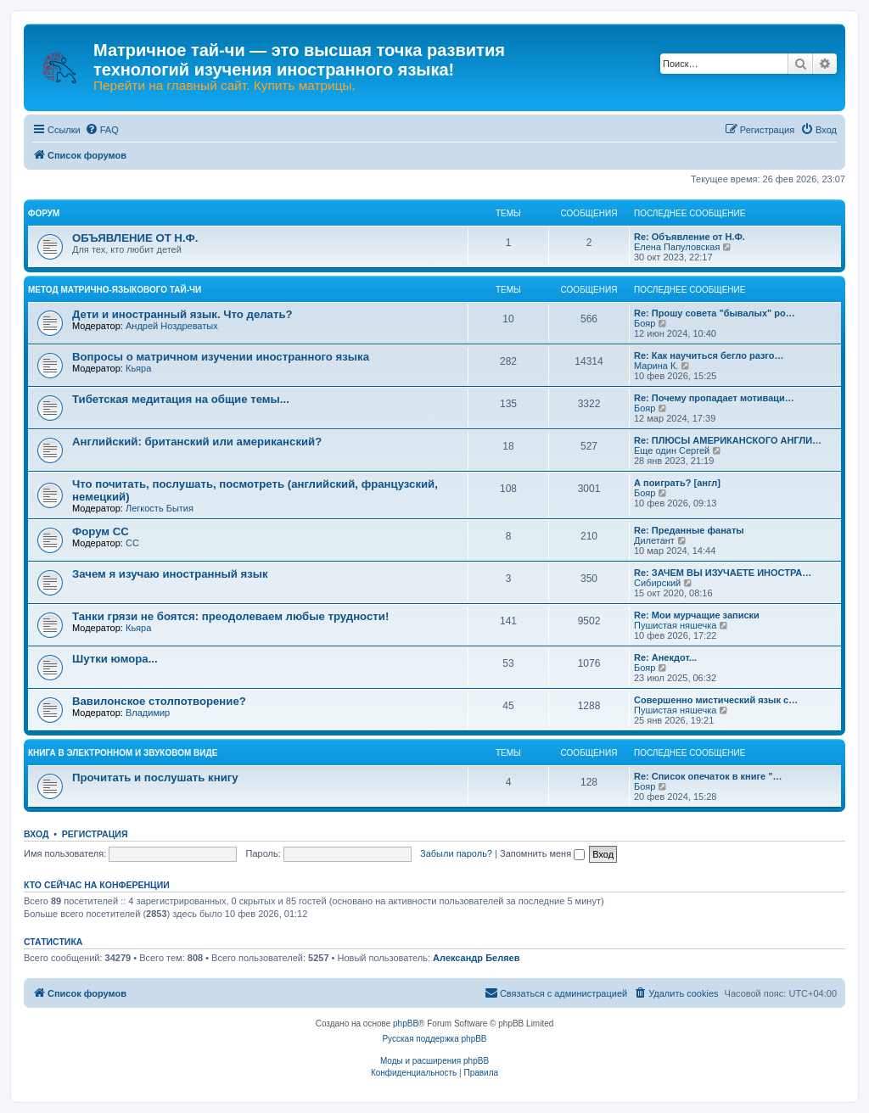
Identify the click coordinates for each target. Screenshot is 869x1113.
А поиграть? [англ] (677, 483)
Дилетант (654, 540)
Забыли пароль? (456, 853)
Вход (36, 834)
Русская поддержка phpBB (434, 1038)
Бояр (644, 323)
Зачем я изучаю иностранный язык (170, 574)
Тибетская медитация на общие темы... (180, 399)
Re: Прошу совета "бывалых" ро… (714, 313)
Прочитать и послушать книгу (155, 777)
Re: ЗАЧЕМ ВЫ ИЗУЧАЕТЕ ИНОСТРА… (722, 573)
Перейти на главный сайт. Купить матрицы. (224, 86)
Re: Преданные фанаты (689, 530)
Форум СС (100, 531)
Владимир (148, 713)
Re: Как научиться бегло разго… (709, 355)
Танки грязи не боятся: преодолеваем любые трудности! (230, 616)
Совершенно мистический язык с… (716, 700)
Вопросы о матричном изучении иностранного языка (220, 356)
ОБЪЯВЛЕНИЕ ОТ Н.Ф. (135, 238)
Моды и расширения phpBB (434, 1060)
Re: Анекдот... (665, 657)
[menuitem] (102, 130)
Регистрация (95, 834)
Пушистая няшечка (675, 625)
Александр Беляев (476, 958)
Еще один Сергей (671, 450)
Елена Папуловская (677, 247)
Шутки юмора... (115, 658)
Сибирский (657, 583)
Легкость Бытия (159, 508)
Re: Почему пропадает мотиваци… (714, 398)
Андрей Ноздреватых (172, 326)
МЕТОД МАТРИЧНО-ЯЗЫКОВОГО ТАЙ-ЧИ (114, 289)
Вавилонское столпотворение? (159, 701)
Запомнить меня (542, 853)
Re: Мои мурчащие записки (697, 615)
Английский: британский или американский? (197, 441)
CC (132, 543)
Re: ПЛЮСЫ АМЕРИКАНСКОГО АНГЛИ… (727, 440)
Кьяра (138, 368)
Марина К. (656, 366)
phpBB (405, 1023)
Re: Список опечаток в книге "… (708, 776)
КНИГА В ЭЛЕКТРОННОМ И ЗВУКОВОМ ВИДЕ (122, 753)
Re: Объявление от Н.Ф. (689, 237)
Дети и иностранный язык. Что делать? (182, 314)
